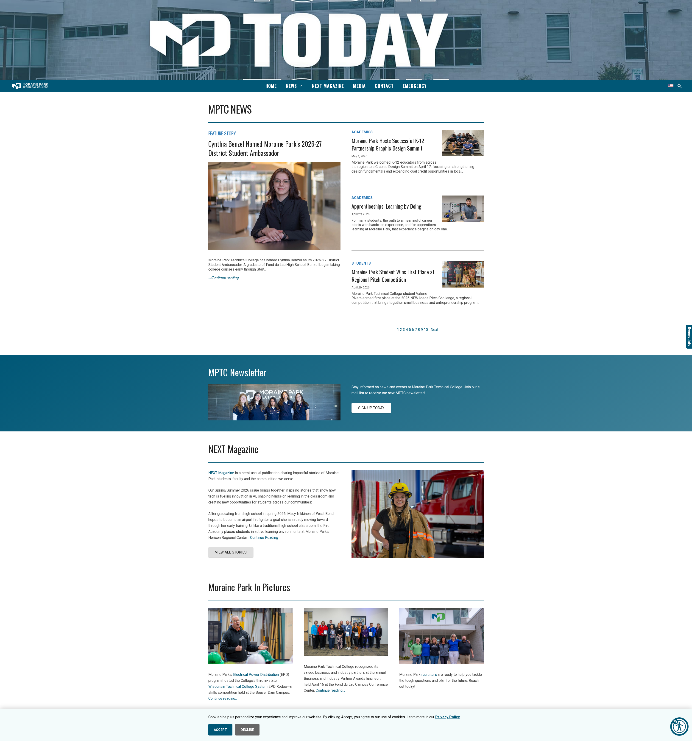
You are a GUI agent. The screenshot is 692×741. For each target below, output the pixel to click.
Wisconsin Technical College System (238, 686)
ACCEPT (220, 730)
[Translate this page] (670, 86)
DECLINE (247, 730)
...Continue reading (223, 277)
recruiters (429, 674)
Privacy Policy (447, 717)
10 (426, 329)
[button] (300, 86)
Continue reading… (222, 698)
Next (434, 329)
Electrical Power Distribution (256, 674)
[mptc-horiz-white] (30, 86)
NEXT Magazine (221, 473)
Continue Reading (264, 537)
